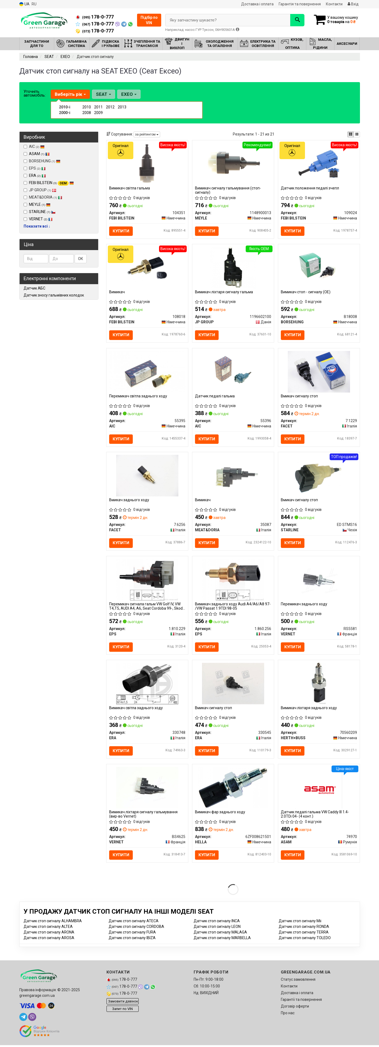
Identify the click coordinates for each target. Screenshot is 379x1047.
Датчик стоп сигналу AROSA (49, 940)
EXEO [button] (129, 94)
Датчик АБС (34, 288)
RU (34, 4)
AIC (34, 146)
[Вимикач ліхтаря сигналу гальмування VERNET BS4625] (147, 789)
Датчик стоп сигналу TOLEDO (305, 940)
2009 (98, 113)
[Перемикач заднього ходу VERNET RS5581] (319, 580)
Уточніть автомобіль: (35, 93)
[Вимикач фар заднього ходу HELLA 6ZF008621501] (233, 789)
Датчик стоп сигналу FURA (132, 934)
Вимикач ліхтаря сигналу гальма (224, 292)
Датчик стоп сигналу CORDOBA (136, 928)
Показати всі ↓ (37, 226)
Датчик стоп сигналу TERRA (304, 934)
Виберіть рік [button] (70, 94)
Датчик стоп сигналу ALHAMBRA (53, 923)
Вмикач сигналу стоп (299, 396)
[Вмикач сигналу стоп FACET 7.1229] (319, 372)
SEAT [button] (103, 94)
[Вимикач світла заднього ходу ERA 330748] (147, 684)
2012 (110, 107)
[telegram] (23, 1019)
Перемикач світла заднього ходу (138, 396)
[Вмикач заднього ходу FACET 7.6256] (147, 476)
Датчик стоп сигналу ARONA (49, 934)
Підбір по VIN (149, 20)
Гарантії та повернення (301, 1001)
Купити (121, 231)
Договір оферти (295, 1008)
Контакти (334, 4)
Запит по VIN (122, 1010)
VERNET (41, 219)
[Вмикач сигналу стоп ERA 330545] (233, 684)
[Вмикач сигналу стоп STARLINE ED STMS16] (319, 476)
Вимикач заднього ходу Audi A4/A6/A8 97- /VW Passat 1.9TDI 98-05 (233, 607)
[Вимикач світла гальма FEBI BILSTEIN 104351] (147, 163)
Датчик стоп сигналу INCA (217, 923)
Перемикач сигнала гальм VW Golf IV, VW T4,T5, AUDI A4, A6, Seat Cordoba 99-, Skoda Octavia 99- (147, 607)
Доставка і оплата (257, 4)
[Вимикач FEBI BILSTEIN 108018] (147, 268)
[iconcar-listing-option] (357, 134)
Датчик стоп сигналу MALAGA (220, 934)
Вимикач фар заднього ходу (220, 813)
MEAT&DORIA (43, 197)
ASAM (39, 154)
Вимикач (117, 292)
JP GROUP (40, 190)
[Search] (296, 20)
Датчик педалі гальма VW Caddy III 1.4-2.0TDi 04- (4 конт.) (315, 815)
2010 (86, 107)
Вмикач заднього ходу (129, 501)
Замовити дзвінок (123, 1003)
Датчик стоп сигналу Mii (300, 923)
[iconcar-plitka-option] (350, 134)
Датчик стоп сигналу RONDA (304, 928)
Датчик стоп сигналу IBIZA (132, 940)
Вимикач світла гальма (129, 188)
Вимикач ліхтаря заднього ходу (309, 709)
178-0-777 (95, 17)
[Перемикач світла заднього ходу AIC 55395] (147, 371)
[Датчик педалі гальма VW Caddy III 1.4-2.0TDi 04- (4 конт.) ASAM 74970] (319, 789)
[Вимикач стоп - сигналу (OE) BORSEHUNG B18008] (319, 268)
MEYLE (39, 204)
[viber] (32, 1019)
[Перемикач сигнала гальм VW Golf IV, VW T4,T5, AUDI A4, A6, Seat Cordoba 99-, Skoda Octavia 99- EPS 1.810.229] (147, 580)
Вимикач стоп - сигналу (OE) (305, 292)
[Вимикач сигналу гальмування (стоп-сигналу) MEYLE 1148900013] (233, 163)
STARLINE (42, 212)
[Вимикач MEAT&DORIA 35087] (233, 476)
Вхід (353, 4)
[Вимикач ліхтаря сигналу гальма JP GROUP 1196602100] (233, 268)
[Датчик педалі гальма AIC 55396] (233, 372)
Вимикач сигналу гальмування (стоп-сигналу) (228, 190)
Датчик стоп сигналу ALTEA (48, 928)
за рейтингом (147, 134)
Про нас (288, 1015)
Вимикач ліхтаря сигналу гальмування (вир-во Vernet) (143, 815)
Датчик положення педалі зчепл (310, 188)
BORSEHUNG (42, 161)
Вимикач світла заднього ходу (136, 709)
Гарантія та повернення (300, 4)
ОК (80, 259)
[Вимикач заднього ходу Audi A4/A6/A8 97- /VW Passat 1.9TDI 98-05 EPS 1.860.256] (233, 580)
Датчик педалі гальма (215, 396)
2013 (122, 107)
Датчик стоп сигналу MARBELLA (222, 940)
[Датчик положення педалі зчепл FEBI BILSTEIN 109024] (319, 163)
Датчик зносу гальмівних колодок (54, 295)
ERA (37, 175)
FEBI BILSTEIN (51, 183)
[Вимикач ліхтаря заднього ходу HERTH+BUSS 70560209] (319, 684)
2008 (86, 113)
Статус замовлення (298, 981)
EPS (35, 168)
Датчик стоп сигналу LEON (217, 928)
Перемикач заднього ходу (304, 605)
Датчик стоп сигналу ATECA (134, 923)
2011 (98, 107)
